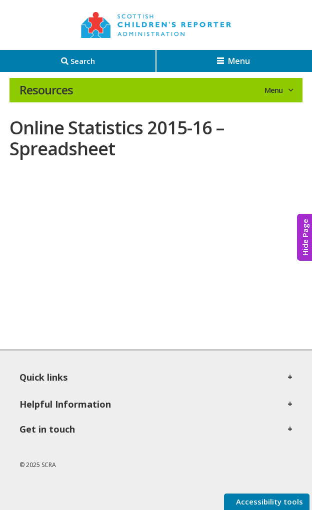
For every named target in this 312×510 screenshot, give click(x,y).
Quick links (44, 377)
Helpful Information (65, 404)
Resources (46, 90)
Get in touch (47, 429)
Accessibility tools (268, 502)
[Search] (78, 61)
